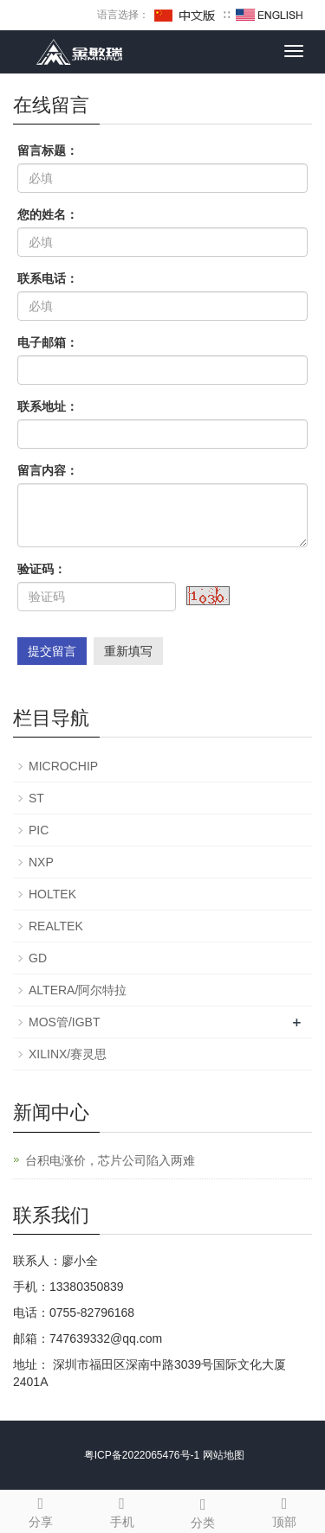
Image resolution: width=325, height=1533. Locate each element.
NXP (41, 862)
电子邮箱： (47, 342)
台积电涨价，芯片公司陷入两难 (110, 1160)
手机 (122, 1510)
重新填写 (128, 651)
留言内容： (47, 470)
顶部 (284, 1510)
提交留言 (52, 651)
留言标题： (47, 150)
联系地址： (47, 406)
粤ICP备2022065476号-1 (141, 1455)
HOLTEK (52, 894)
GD (38, 958)
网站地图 (223, 1455)
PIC (39, 830)
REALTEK (56, 926)
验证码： (41, 569)
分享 (40, 1510)
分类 (203, 1510)
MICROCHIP (63, 766)
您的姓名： (47, 214)
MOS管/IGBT (64, 1022)
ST (36, 798)
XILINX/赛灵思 (68, 1054)
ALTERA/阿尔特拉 (78, 990)
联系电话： (47, 278)
